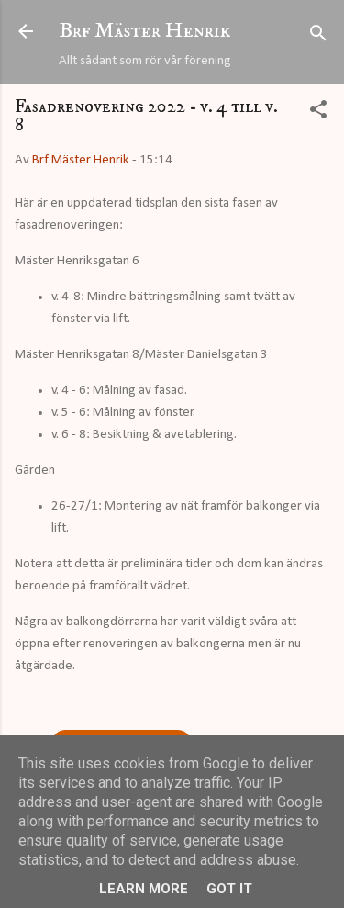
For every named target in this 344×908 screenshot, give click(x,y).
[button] (318, 113)
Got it (229, 888)
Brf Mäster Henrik (145, 30)
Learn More (143, 888)
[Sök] (318, 37)
